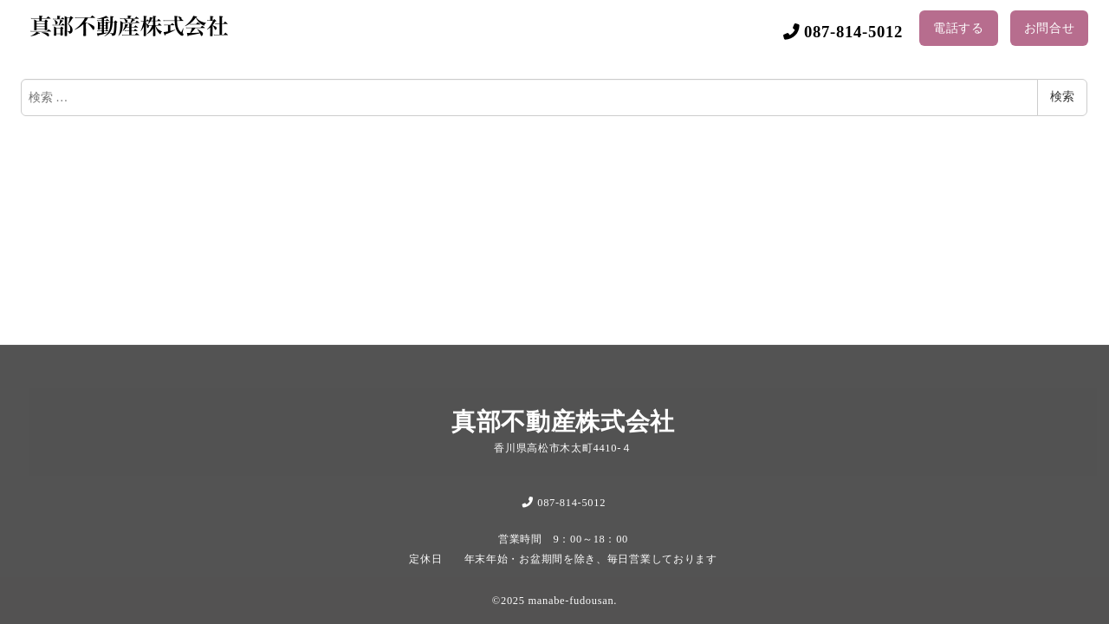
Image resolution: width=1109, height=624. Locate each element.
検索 (1062, 96)
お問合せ (1049, 28)
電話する (958, 28)
